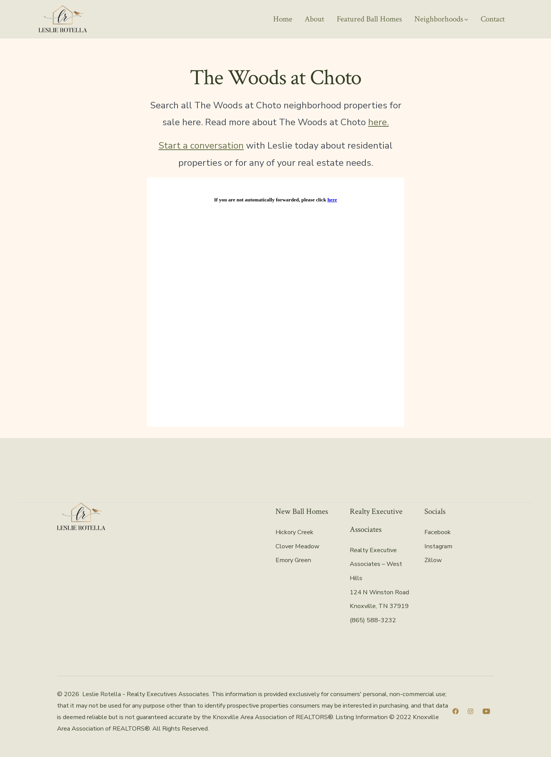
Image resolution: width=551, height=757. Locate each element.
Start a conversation (201, 145)
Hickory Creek (294, 532)
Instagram (438, 546)
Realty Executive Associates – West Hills (376, 564)
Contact (493, 19)
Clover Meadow (298, 546)
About (314, 19)
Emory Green (293, 560)
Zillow (433, 560)
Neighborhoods (441, 19)
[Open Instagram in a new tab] (470, 711)
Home (282, 19)
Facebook (437, 532)
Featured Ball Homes (369, 19)
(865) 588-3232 (373, 620)
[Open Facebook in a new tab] (455, 711)
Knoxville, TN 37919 (379, 606)
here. (378, 122)
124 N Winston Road (379, 592)
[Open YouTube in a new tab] (486, 711)
